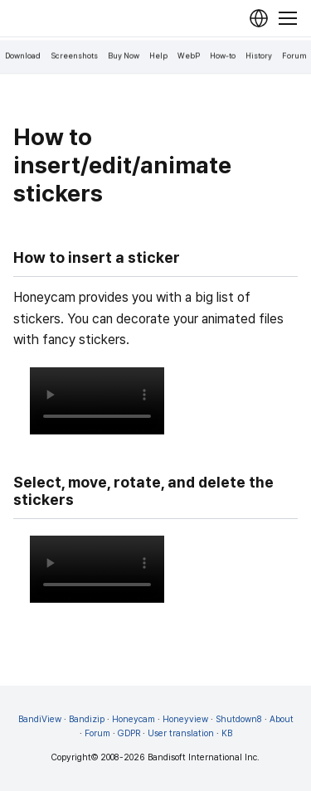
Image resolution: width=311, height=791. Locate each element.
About (282, 719)
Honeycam (133, 719)
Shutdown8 (239, 719)
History (258, 56)
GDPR (129, 733)
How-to (223, 56)
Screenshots (74, 56)
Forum (294, 56)
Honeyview (185, 719)
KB (226, 733)
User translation (181, 733)
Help (158, 56)
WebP (188, 56)
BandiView (39, 719)
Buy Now (123, 56)
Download (23, 56)
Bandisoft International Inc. (204, 757)
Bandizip (86, 719)
